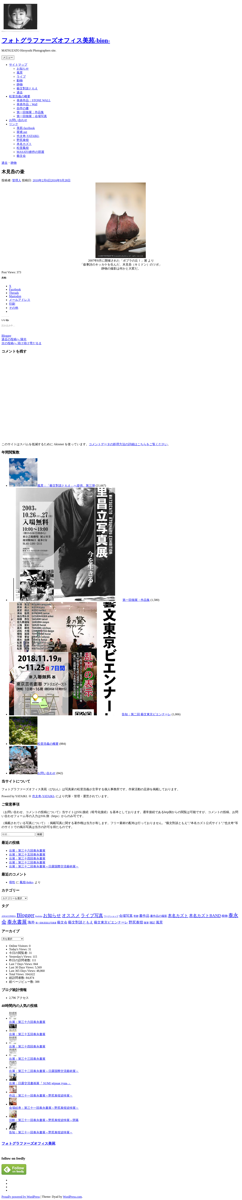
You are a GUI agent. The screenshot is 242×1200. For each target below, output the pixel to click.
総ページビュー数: (22, 981)
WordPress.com (72, 1196)
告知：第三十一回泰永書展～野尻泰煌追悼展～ (41, 1132)
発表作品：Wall (27, 104)
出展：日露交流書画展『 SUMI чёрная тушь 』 (40, 1083)
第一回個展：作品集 (30, 112)
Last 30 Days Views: (22, 967)
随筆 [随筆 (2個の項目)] (146, 922)
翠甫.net (22, 132)
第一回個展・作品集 (136, 600)
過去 (20, 92)
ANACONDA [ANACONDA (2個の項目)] (9, 916)
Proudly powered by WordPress (21, 1196)
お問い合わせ (18, 120)
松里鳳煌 (23, 147)
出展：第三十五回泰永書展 (27, 854)
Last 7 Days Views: (21, 964)
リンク (13, 124)
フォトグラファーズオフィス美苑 (28, 1143)
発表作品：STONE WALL (33, 100)
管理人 (16, 180)
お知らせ (23, 68)
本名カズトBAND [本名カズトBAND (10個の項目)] (205, 915)
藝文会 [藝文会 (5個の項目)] (62, 922)
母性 (12, 882)
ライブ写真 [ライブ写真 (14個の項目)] (92, 915)
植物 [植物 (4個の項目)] (225, 916)
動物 (20, 80)
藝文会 (21, 155)
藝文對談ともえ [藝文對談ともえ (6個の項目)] (80, 922)
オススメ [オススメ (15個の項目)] (71, 915)
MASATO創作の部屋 (30, 151)
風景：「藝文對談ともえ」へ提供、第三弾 (66, 485)
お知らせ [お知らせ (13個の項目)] (52, 915)
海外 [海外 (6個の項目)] (31, 922)
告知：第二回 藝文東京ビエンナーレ (146, 714)
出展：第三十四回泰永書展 (27, 858)
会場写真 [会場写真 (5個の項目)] (126, 916)
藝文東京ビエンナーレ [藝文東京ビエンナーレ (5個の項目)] (111, 922)
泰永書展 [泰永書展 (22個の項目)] (17, 922)
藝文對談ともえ (27, 88)
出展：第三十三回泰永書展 (27, 862)
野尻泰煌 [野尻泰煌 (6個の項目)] (136, 922)
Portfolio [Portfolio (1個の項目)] (38, 916)
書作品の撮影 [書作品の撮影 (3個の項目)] (158, 915)
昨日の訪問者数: (20, 960)
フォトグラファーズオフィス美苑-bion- (56, 40)
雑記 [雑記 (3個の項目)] (152, 922)
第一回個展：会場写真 (32, 116)
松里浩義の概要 (19, 96)
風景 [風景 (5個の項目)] (159, 922)
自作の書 (23, 108)
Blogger (6, 335)
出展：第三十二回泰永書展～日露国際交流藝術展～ (44, 866)
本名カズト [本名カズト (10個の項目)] (178, 915)
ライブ (21, 76)
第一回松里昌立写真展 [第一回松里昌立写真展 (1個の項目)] (46, 923)
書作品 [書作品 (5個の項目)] (144, 916)
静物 (20, 84)
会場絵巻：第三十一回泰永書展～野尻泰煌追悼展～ (44, 1107)
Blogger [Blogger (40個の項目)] (26, 915)
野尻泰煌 (23, 140)
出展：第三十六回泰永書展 (27, 850)
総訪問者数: (17, 977)
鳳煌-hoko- (27, 882)
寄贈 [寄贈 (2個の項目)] (135, 916)
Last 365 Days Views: (22, 970)
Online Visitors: (19, 945)
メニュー (8, 57)
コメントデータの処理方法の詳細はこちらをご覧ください (128, 444)
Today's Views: (18, 949)
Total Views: (17, 974)
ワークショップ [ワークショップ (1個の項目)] (111, 916)
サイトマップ (18, 64)
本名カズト (24, 144)
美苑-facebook (26, 128)
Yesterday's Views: (21, 956)
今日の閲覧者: (19, 952)
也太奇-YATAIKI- (28, 136)
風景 (20, 72)
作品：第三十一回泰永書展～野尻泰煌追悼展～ (41, 1095)
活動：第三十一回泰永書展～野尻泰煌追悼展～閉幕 (44, 1120)
